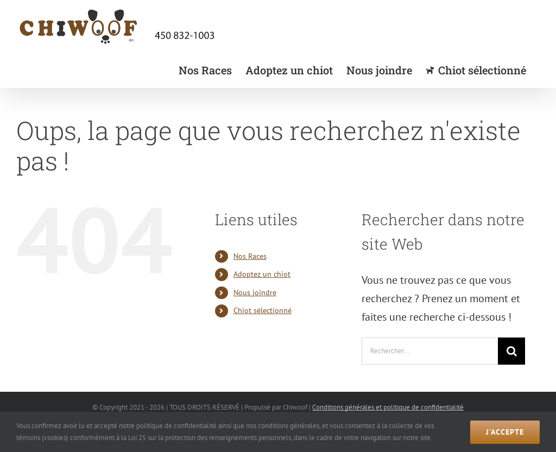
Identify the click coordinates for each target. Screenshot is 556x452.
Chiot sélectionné (262, 310)
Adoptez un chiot (261, 274)
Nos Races (250, 256)
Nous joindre (254, 292)
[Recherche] (511, 351)
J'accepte (505, 432)
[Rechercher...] (430, 351)
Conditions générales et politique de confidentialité (388, 407)
